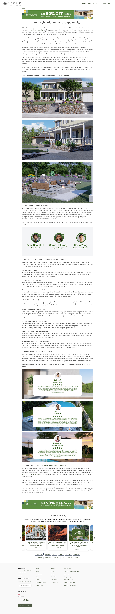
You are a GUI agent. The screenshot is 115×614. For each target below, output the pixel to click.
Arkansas (68, 554)
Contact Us (39, 579)
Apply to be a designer (69, 582)
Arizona (61, 554)
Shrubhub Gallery (26, 586)
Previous (21, 538)
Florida (63, 557)
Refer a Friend (67, 568)
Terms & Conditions (41, 582)
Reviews (53, 568)
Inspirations (54, 579)
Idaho (53, 561)
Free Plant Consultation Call (71, 571)
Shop (98, 3)
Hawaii (76, 557)
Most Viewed (39, 554)
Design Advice (54, 582)
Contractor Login (68, 579)
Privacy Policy (39, 585)
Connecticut (48, 557)
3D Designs (39, 574)
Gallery (37, 571)
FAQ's (37, 577)
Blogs (52, 571)
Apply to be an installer (70, 585)
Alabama (47, 554)
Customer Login (68, 574)
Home (84, 3)
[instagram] (24, 601)
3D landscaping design (36, 30)
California (76, 554)
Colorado (39, 557)
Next (94, 538)
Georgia (70, 557)
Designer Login (68, 577)
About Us (91, 3)
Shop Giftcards (55, 577)
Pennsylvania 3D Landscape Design (51, 465)
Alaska (54, 554)
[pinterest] (27, 601)
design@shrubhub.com (24, 581)
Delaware (56, 557)
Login (104, 3)
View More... (60, 561)
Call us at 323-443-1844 (24, 571)
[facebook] (20, 601)
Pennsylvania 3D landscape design (33, 474)
